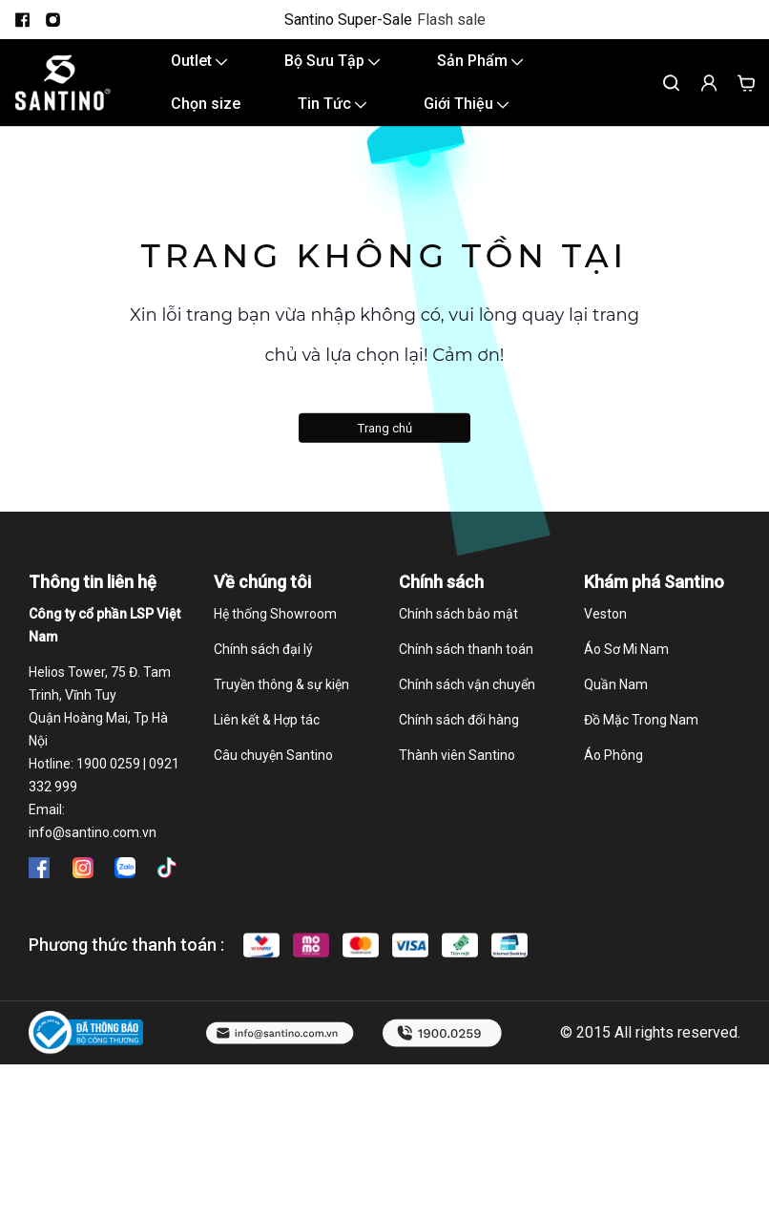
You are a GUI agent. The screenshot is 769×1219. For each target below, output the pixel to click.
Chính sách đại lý (263, 649)
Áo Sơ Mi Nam (626, 649)
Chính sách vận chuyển (467, 684)
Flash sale (451, 20)
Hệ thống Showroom (275, 613)
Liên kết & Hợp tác (267, 719)
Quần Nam (616, 684)
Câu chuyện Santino (273, 755)
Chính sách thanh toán (466, 649)
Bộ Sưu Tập (332, 61)
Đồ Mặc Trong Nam (641, 719)
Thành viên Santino (457, 755)
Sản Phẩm (480, 61)
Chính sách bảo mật (458, 613)
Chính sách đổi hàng (459, 719)
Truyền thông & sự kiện (281, 684)
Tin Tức (332, 104)
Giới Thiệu (466, 104)
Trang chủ (385, 428)
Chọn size (205, 104)
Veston (605, 613)
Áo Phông (613, 755)
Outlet (199, 61)
